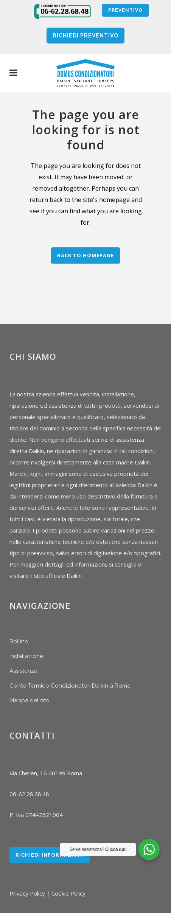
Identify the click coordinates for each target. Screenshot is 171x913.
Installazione (26, 656)
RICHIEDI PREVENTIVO (85, 36)
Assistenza (23, 671)
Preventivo (125, 10)
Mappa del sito (29, 700)
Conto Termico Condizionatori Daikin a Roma (70, 685)
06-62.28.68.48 (29, 794)
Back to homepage (85, 255)
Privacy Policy (27, 893)
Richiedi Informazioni (50, 855)
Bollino (18, 641)
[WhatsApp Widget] (149, 849)
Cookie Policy (68, 893)
